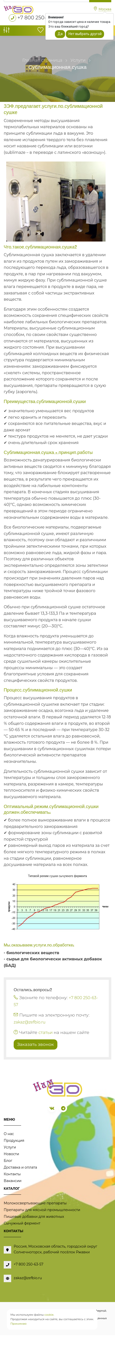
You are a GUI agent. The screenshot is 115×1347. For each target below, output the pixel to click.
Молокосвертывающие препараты (35, 1203)
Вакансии (12, 1181)
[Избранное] (40, 31)
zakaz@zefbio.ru (29, 1022)
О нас (9, 1134)
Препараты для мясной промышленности (42, 1210)
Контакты (12, 1174)
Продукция (14, 1140)
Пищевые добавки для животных (34, 1216)
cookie (49, 1314)
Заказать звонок (35, 1044)
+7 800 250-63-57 (38, 18)
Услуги (10, 1147)
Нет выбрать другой (85, 34)
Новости (11, 1154)
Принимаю (18, 1323)
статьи (45, 1032)
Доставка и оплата (20, 1167)
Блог (8, 1160)
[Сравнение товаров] (6, 31)
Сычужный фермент (22, 1223)
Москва (105, 9)
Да (60, 34)
